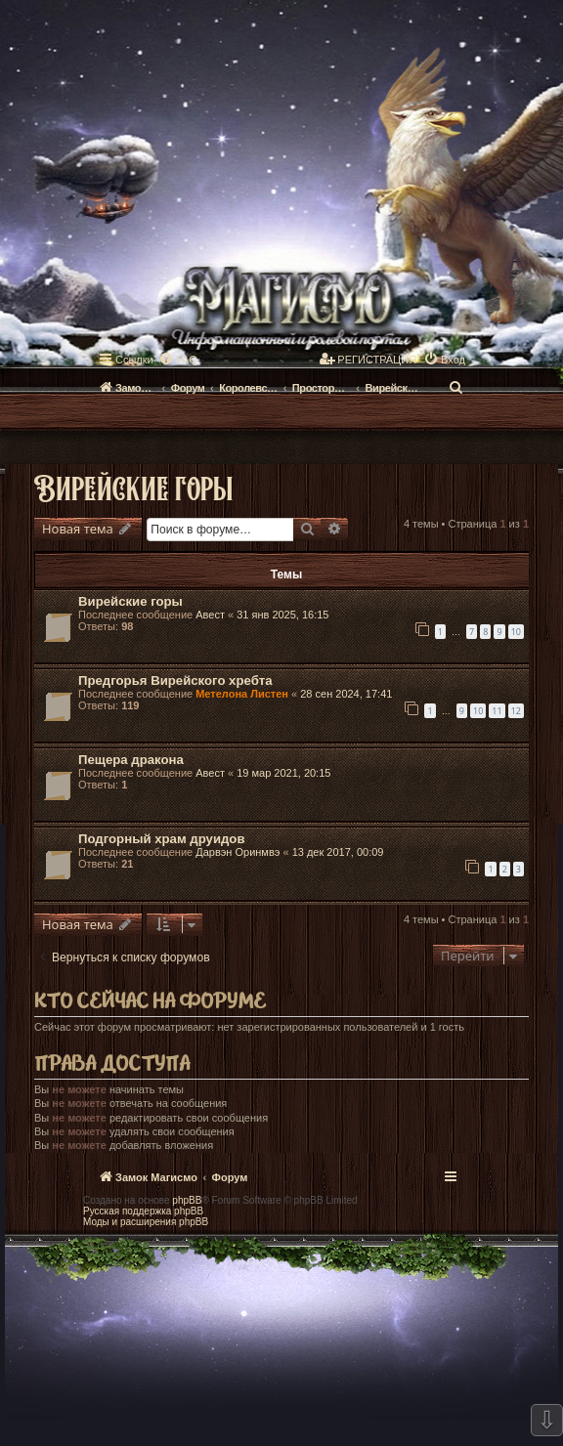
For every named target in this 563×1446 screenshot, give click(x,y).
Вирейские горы (134, 487)
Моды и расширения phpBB (145, 1221)
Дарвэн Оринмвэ (237, 852)
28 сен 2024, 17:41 (346, 694)
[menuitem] (177, 359)
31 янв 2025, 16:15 (282, 614)
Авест (210, 614)
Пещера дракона (131, 759)
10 (516, 631)
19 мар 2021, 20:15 (283, 773)
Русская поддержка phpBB (143, 1211)
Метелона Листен (241, 694)
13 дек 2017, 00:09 (338, 852)
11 (496, 710)
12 (516, 710)
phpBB (186, 1200)
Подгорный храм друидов (161, 838)
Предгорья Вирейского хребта (175, 680)
